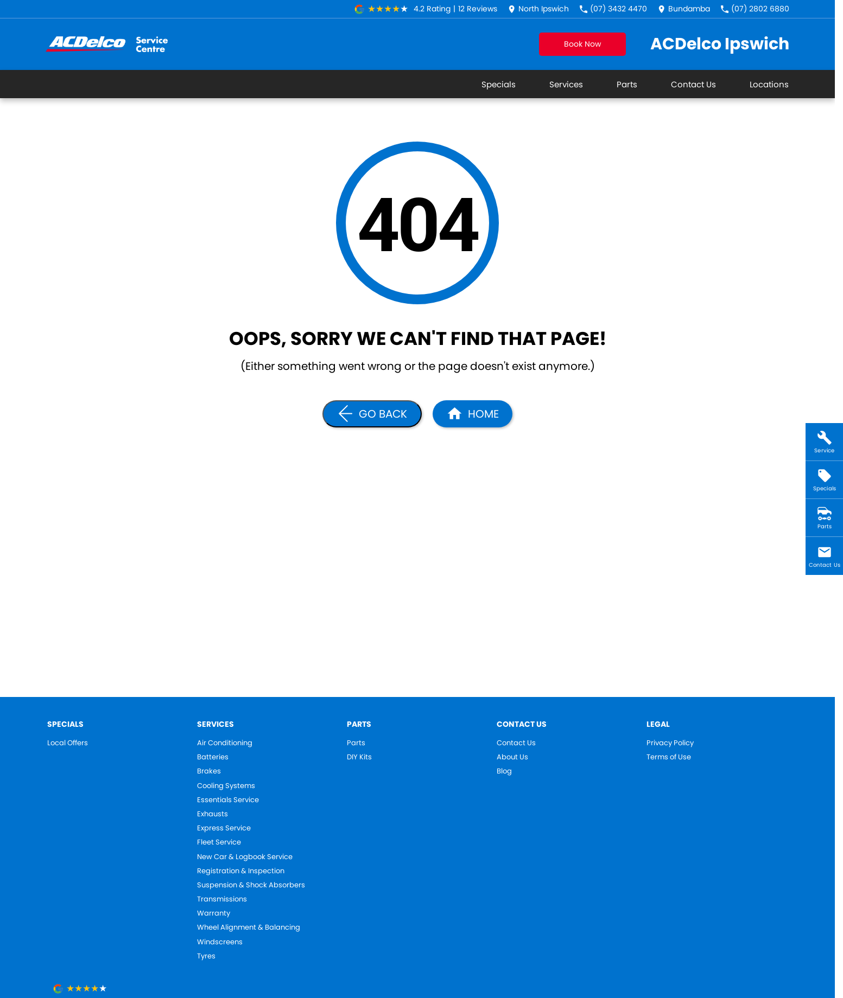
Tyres (206, 956)
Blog (504, 771)
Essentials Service (228, 800)
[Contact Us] (538, 9)
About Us (512, 757)
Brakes (209, 771)
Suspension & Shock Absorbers (251, 885)
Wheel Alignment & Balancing (248, 927)
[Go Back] (372, 413)
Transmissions (222, 899)
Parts (627, 84)
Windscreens (220, 942)
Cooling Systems (226, 786)
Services (566, 84)
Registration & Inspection (240, 871)
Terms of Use (668, 757)
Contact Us (693, 84)
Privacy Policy (670, 743)
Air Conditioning (224, 743)
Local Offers (67, 743)
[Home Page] (472, 413)
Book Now (582, 44)
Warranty (213, 913)
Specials (498, 84)
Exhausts (212, 814)
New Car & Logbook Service (245, 857)
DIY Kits (359, 757)
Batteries (213, 757)
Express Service (224, 828)
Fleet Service (219, 842)
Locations (769, 84)
